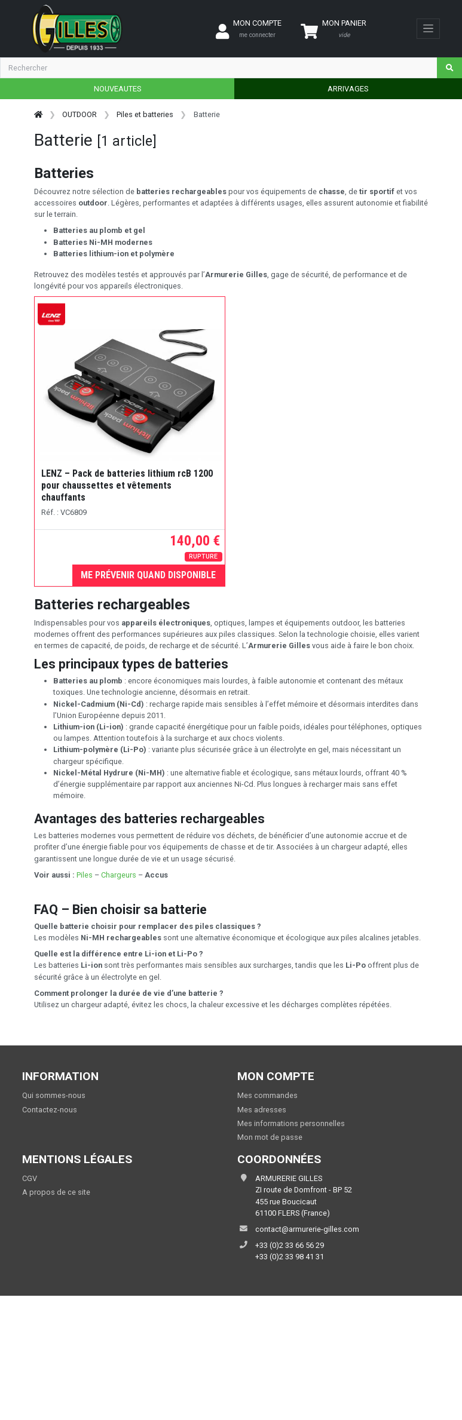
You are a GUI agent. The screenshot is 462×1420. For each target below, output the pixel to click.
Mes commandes (267, 1095)
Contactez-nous (49, 1109)
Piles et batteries (145, 114)
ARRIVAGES (348, 88)
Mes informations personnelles (291, 1123)
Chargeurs (119, 874)
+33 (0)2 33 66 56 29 (289, 1245)
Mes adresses (261, 1109)
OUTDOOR (79, 114)
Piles (85, 874)
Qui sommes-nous (53, 1095)
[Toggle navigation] (428, 29)
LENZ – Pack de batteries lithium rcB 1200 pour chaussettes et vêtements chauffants (127, 485)
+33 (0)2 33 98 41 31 (289, 1256)
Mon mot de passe (269, 1137)
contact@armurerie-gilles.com (307, 1229)
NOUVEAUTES (117, 88)
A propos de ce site (56, 1192)
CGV (29, 1178)
